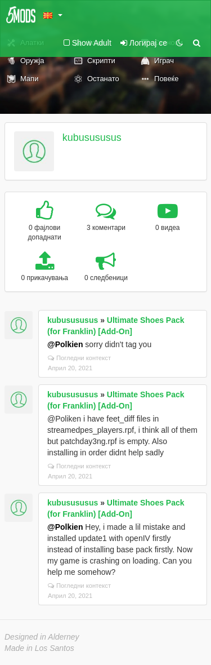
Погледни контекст (79, 357)
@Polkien (65, 344)
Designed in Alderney (42, 636)
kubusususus (92, 137)
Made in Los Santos (39, 648)
